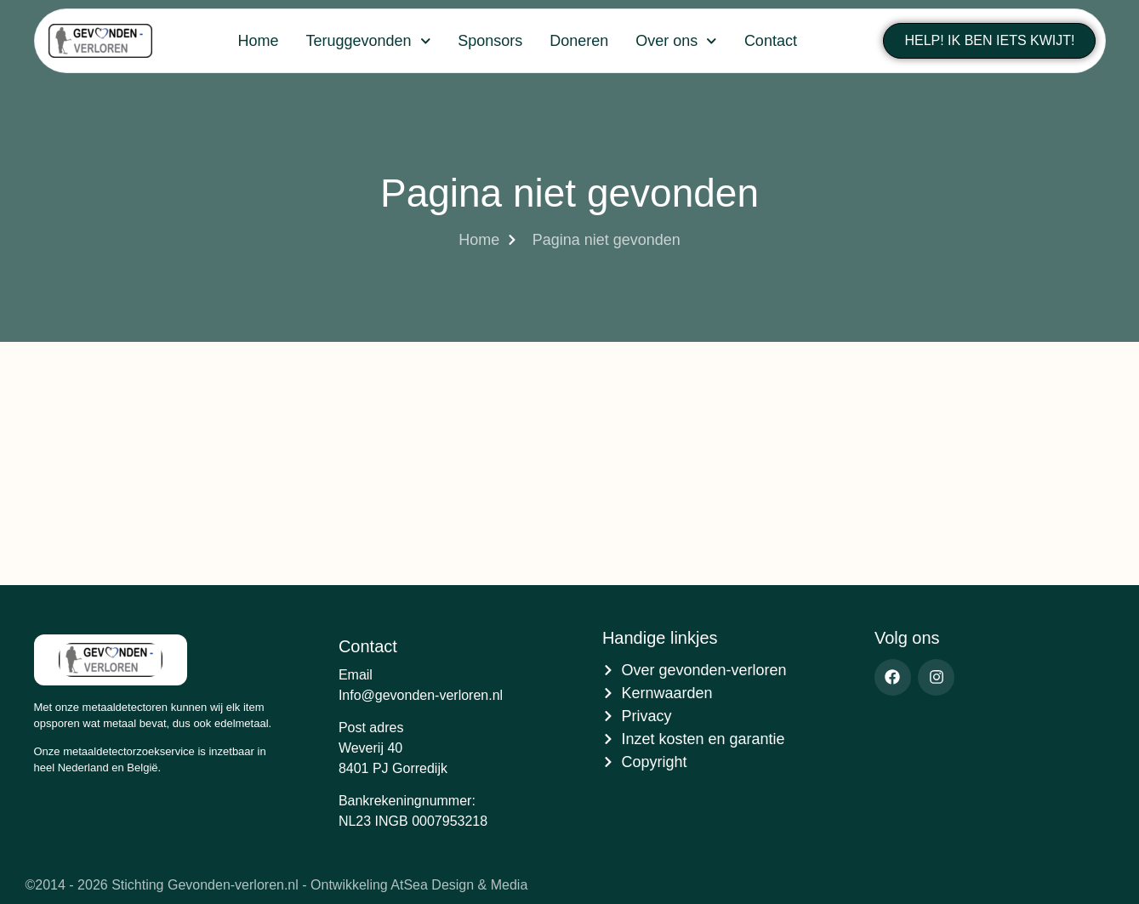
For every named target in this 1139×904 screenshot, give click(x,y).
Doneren (579, 40)
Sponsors (490, 40)
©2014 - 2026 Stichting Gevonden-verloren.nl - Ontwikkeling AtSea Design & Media (277, 885)
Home (257, 40)
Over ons (676, 41)
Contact (770, 40)
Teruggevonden (367, 41)
